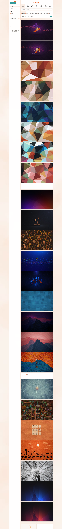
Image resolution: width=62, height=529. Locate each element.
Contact (11, 26)
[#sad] (22, 14)
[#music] (35, 13)
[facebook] (11, 29)
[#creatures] (27, 13)
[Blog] (15, 23)
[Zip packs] (45, 6)
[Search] (51, 16)
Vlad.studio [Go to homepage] (15, 1)
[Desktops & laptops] (23, 6)
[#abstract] (48, 12)
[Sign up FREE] (13, 3)
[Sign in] (18, 3)
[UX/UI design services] (15, 18)
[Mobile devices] (28, 6)
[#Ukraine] (32, 13)
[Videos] (15, 13)
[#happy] (49, 13)
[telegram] (16, 29)
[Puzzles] (15, 12)
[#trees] (47, 13)
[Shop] (15, 15)
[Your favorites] (29, 12)
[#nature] (38, 13)
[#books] (41, 13)
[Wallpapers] (15, 6)
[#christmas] (42, 12)
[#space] (51, 12)
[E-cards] (15, 8)
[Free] (38, 12)
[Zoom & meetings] (32, 6)
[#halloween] (23, 13)
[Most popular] (34, 12)
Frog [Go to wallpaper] (27, 374)
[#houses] (44, 13)
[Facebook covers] (15, 10)
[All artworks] (23, 12)
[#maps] (30, 13)
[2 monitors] (37, 6)
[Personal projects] (15, 20)
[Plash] (50, 6)
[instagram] (13, 29)
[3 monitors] (41, 6)
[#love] (45, 12)
